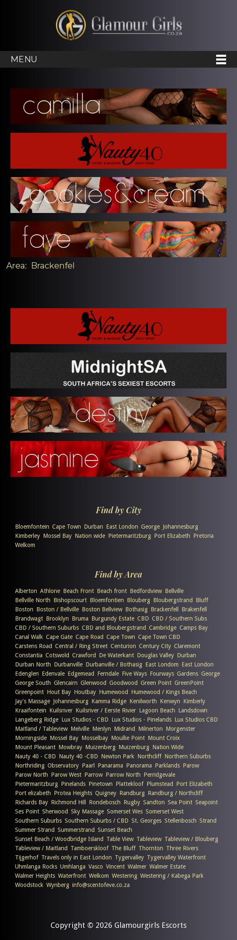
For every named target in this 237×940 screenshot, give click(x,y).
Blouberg (138, 600)
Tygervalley (129, 857)
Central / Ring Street (81, 646)
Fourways (162, 673)
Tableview (148, 839)
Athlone (50, 591)
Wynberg (57, 885)
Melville (80, 728)
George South (33, 682)
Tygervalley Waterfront (176, 857)
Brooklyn (57, 618)
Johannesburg (180, 526)
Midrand (124, 728)
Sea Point (180, 802)
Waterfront (72, 875)
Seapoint (206, 802)
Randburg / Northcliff (175, 793)
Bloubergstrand (173, 600)
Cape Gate (59, 636)
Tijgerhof (26, 857)
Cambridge (162, 627)
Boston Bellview (102, 609)
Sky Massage (87, 811)
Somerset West (165, 811)
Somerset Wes (125, 811)
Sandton (154, 802)
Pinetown (100, 783)
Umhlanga (73, 866)
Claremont (187, 646)
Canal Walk (29, 636)
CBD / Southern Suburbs (47, 627)
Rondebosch (105, 802)
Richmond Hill (68, 802)
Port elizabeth (33, 793)
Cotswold (57, 655)
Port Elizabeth (172, 535)
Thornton (151, 848)
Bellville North (32, 600)
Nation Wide (168, 747)
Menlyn (101, 728)
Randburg (132, 793)
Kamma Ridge (108, 701)
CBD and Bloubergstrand (114, 627)
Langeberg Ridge (36, 719)
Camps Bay (193, 627)
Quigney (105, 793)
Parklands (167, 765)
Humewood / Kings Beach (164, 692)
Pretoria (203, 535)
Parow (191, 765)
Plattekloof (130, 783)
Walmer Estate (167, 866)
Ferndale (108, 673)
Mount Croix (164, 738)
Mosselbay (94, 738)
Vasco (95, 866)
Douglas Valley (155, 655)
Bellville (174, 591)
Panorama (139, 765)
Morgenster (180, 728)
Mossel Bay (57, 535)
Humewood (113, 692)
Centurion (123, 646)
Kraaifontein (30, 710)
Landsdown (192, 710)
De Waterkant (116, 655)
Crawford (84, 655)
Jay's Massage (32, 701)
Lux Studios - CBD (84, 719)
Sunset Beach (115, 829)
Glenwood (93, 682)
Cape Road (89, 636)
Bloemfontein (32, 526)
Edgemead (81, 673)
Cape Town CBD (159, 636)
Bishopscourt (70, 600)
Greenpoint (29, 692)
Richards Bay (31, 802)
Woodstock (29, 885)
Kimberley (27, 535)
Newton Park (117, 756)
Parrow (93, 774)
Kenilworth (143, 701)
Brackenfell (165, 609)
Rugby (132, 802)
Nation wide (90, 535)
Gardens (187, 673)
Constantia (29, 655)
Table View (120, 839)
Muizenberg (100, 747)
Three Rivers (182, 848)
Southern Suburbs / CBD (97, 820)
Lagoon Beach (157, 710)
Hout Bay (59, 692)
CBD (143, 618)
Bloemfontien (107, 600)
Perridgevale (159, 774)
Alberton (26, 591)
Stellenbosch (180, 820)
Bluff (202, 600)
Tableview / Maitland (41, 848)
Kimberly (194, 701)
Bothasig (136, 609)
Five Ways (134, 673)
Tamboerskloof (89, 848)
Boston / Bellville (57, 609)
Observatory (63, 765)
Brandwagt (29, 618)
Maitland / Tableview (41, 728)
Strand (208, 820)
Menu (23, 59)
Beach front (112, 591)
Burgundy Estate (112, 618)
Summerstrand (76, 829)
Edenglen (27, 673)
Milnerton (150, 728)
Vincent (115, 866)
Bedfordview (146, 591)
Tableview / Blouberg (191, 839)
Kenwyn (170, 701)
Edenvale (53, 673)
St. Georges (146, 820)
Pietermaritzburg (129, 535)
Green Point (156, 682)
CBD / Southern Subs (179, 618)
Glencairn (66, 682)
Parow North (31, 774)
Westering (124, 875)
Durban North (33, 664)
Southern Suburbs (38, 820)
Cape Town (66, 526)
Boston (24, 609)
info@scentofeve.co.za (101, 885)
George (150, 526)
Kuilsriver (61, 710)
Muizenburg (133, 747)
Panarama (110, 765)
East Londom (162, 664)
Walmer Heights (35, 875)
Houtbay (85, 692)
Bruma (80, 618)
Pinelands (73, 783)
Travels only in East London (76, 857)
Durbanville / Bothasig (114, 664)
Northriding (30, 765)
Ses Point (27, 811)
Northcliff (149, 756)
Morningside (31, 738)
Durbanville (68, 664)
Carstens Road (33, 646)
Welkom (25, 545)
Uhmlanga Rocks (36, 866)
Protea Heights (73, 793)
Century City (155, 646)
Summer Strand (35, 829)
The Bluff (123, 848)
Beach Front (78, 591)
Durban (93, 526)
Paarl (88, 765)
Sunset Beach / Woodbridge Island (59, 839)
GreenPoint (189, 682)
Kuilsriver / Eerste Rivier (106, 710)
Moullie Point (128, 738)
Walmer (137, 866)
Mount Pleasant (35, 747)
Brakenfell (194, 609)
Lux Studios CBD (196, 719)
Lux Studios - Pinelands (141, 719)
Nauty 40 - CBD (35, 756)
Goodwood (123, 682)
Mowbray (70, 747)
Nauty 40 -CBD (78, 756)
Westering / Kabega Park (172, 875)
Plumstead (159, 783)
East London (122, 526)
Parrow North (123, 774)
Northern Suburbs (187, 756)
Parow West (66, 774)
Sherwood (55, 811)
